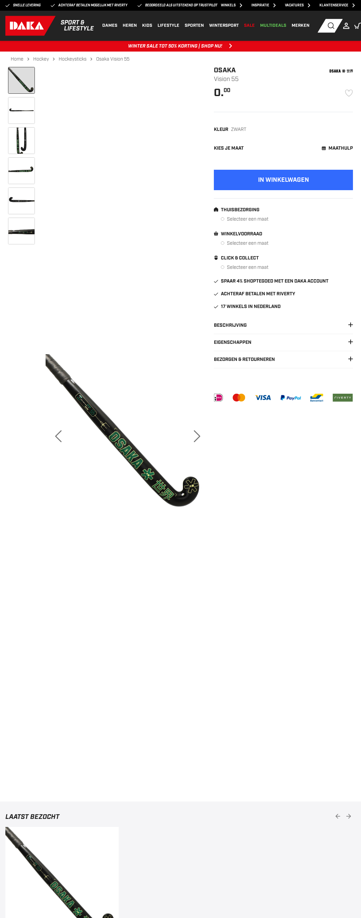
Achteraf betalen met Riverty (254, 294)
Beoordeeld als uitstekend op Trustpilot (177, 5)
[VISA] (262, 397)
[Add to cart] (283, 180)
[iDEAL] (218, 397)
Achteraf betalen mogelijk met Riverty (89, 5)
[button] (357, 25)
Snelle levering (23, 5)
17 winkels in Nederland (247, 306)
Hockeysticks (72, 59)
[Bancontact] (316, 397)
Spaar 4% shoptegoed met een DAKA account (271, 281)
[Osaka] (341, 71)
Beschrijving (283, 325)
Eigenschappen (283, 342)
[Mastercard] (238, 397)
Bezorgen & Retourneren (283, 360)
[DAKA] (49, 26)
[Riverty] (343, 397)
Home (17, 59)
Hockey (41, 59)
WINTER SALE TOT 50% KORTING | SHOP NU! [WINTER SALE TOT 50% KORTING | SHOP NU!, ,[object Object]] (180, 46)
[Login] (348, 25)
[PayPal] (290, 397)
